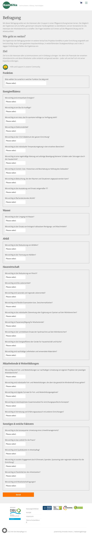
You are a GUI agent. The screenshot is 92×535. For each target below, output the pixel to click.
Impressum (30, 516)
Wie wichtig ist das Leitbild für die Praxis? (20, 440)
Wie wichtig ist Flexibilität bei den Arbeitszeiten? (22, 472)
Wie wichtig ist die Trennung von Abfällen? (20, 255)
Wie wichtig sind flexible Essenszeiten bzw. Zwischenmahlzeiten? (29, 302)
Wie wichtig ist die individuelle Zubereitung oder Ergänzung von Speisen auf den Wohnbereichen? (41, 312)
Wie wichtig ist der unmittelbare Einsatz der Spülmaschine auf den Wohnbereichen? (36, 332)
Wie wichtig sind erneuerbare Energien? (19, 98)
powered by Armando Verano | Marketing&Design (70, 532)
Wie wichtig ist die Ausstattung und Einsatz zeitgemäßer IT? (26, 188)
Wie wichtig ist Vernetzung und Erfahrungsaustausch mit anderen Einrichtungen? (34, 412)
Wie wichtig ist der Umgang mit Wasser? (19, 217)
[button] (4, 530)
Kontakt (28, 512)
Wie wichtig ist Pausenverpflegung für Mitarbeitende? (24, 322)
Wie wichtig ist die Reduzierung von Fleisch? (21, 273)
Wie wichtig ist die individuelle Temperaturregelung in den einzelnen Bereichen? (34, 146)
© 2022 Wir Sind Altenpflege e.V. (16, 532)
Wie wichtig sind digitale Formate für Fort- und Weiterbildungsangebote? (31, 392)
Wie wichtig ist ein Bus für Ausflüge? (18, 107)
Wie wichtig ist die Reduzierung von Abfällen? (21, 245)
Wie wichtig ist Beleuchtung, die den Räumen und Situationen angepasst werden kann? (37, 179)
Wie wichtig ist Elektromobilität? (16, 127)
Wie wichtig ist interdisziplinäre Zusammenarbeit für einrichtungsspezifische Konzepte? (37, 402)
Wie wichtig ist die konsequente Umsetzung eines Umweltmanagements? (32, 430)
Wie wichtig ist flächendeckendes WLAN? (20, 198)
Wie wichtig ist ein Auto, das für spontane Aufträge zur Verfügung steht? (31, 117)
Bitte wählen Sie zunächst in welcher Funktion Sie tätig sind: (27, 79)
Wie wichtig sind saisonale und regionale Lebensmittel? (25, 293)
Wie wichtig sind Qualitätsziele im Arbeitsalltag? (22, 450)
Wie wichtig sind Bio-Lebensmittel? (18, 283)
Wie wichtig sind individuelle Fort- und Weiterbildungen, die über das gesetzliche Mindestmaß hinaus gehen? (45, 382)
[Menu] (86, 3)
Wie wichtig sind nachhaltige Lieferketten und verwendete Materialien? (31, 351)
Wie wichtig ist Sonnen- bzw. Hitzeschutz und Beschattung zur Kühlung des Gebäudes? (36, 169)
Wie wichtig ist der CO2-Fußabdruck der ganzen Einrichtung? (27, 137)
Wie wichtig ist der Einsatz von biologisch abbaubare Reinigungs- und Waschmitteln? (36, 226)
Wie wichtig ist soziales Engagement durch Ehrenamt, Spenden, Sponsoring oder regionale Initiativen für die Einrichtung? (44, 460)
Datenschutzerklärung (33, 521)
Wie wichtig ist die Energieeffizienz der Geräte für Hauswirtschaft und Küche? (33, 342)
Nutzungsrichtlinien (32, 509)
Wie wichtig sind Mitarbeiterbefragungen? (20, 482)
